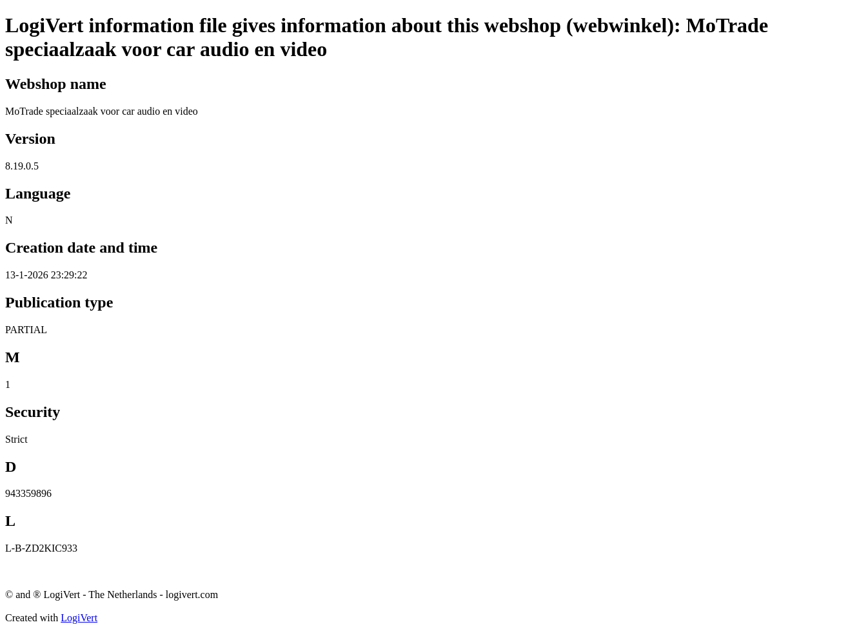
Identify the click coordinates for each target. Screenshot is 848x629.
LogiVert (79, 617)
